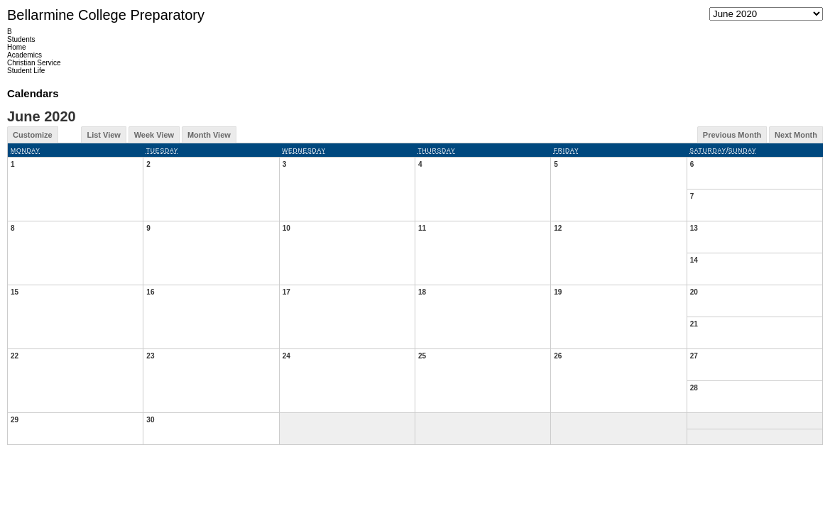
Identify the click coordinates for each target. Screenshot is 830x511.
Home (16, 47)
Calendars (33, 93)
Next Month (796, 135)
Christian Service (34, 63)
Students (21, 39)
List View (103, 135)
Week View (154, 135)
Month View (209, 135)
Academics (24, 55)
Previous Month (732, 135)
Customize (33, 135)
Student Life (26, 71)
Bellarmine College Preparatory (105, 15)
